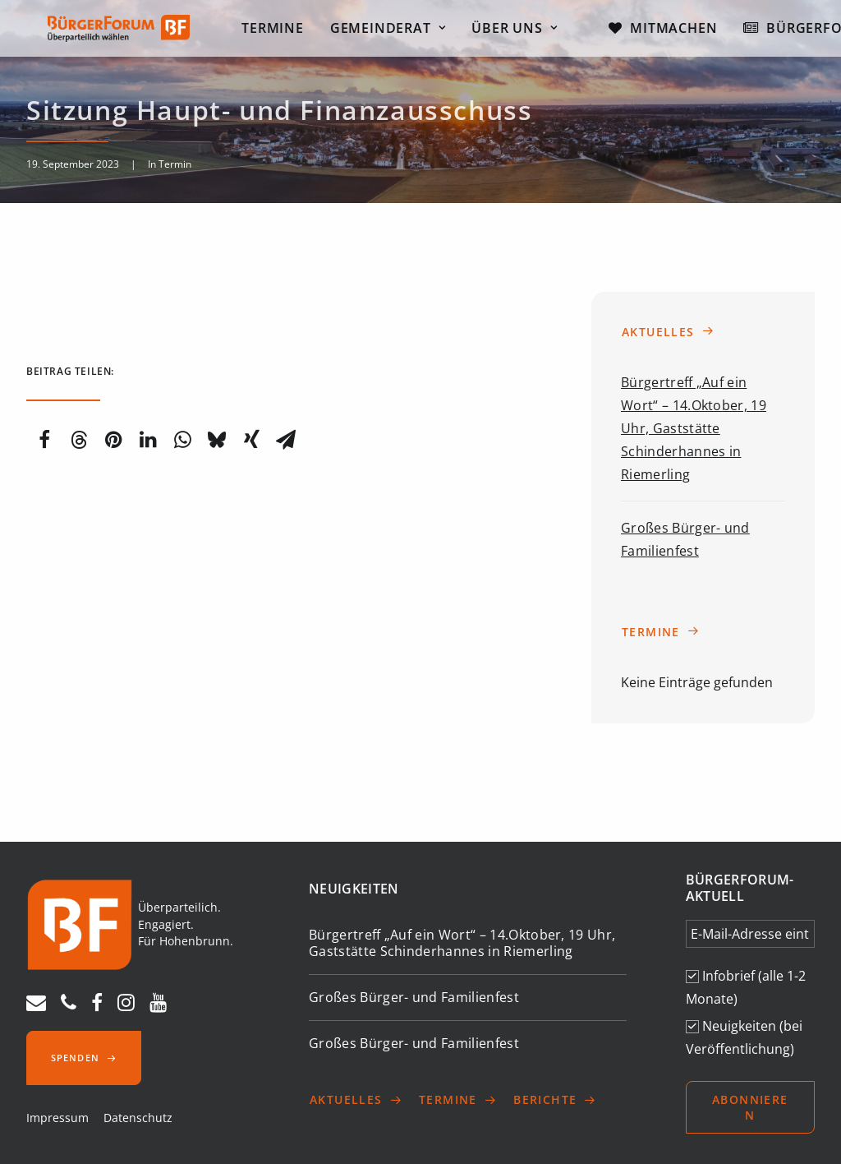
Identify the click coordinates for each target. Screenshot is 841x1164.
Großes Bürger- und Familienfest (414, 997)
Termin (175, 164)
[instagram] (126, 1006)
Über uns (525, 31)
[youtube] (158, 1006)
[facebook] (97, 1006)
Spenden (84, 1057)
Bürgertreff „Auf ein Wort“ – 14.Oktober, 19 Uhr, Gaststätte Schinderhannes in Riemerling (693, 428)
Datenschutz (137, 1117)
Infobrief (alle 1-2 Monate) (746, 987)
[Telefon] (68, 1006)
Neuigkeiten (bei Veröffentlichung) (744, 1037)
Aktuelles (668, 332)
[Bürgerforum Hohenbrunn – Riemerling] (113, 31)
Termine (282, 31)
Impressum (57, 1117)
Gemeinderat (397, 31)
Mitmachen (683, 31)
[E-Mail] (36, 1006)
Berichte (555, 1099)
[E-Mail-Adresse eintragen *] (750, 934)
